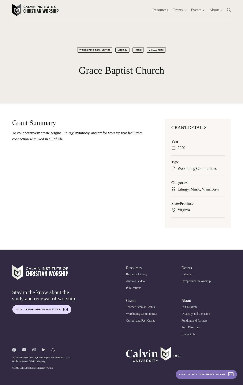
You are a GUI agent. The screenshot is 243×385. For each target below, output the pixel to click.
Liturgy (122, 50)
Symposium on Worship (196, 281)
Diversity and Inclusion (195, 313)
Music (138, 50)
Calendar (187, 274)
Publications (133, 287)
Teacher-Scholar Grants (140, 306)
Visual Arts (156, 50)
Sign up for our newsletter (42, 309)
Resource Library (136, 274)
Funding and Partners (194, 320)
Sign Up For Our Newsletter (206, 374)
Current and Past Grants (140, 320)
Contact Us (188, 334)
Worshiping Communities (94, 50)
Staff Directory (190, 327)
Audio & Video (135, 281)
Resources (160, 10)
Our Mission (189, 306)
